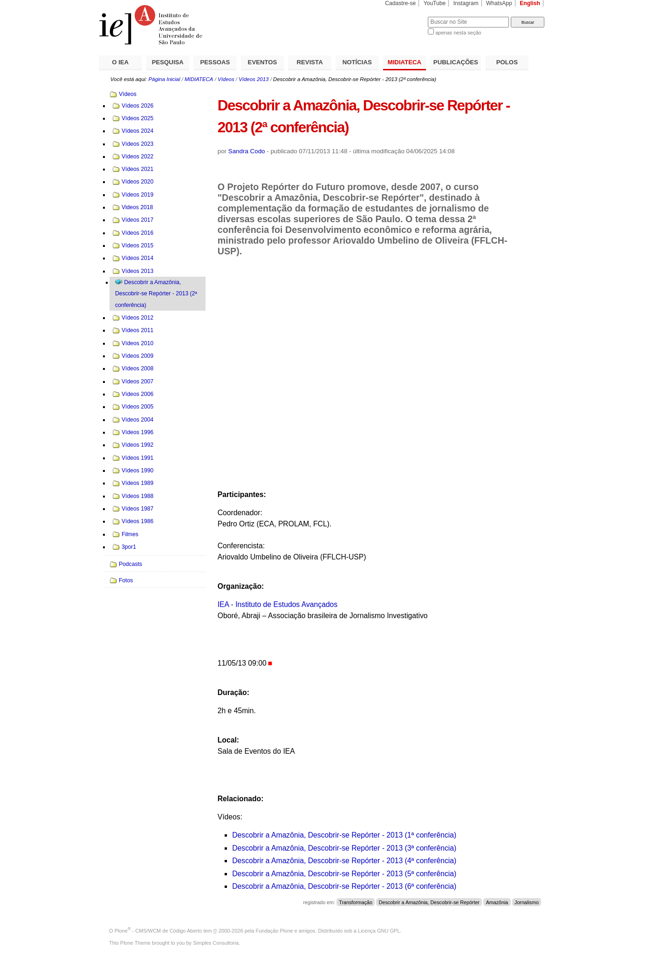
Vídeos (226, 79)
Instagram (466, 3)
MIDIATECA (404, 62)
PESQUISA (168, 62)
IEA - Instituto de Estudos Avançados (278, 604)
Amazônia (497, 902)
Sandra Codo (246, 151)
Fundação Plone (274, 931)
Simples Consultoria (216, 943)
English (530, 3)
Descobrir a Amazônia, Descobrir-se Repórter (429, 902)
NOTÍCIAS (357, 62)
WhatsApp (499, 3)
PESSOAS (215, 62)
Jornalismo (527, 902)
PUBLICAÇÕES (455, 62)
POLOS (507, 62)
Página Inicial (164, 79)
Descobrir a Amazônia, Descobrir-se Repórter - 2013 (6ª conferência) (344, 886)
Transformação (355, 902)
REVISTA (310, 62)
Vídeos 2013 (253, 79)
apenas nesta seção (458, 32)
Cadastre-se (400, 3)
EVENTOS (262, 62)
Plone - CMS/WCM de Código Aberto (158, 931)
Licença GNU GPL (379, 931)
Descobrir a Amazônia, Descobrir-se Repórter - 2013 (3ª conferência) (344, 848)
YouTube (435, 3)
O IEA (120, 62)
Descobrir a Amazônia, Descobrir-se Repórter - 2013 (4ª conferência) (344, 861)
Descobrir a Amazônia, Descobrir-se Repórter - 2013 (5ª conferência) (344, 874)
